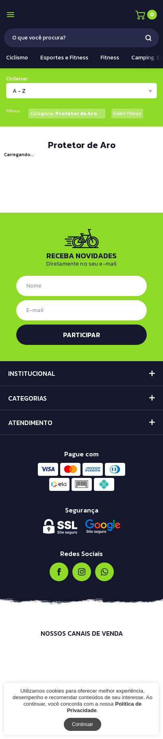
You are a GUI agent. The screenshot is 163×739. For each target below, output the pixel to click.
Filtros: (13, 111)
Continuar (82, 724)
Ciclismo (17, 57)
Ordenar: (17, 78)
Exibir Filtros (127, 113)
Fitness (109, 57)
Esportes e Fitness (64, 57)
